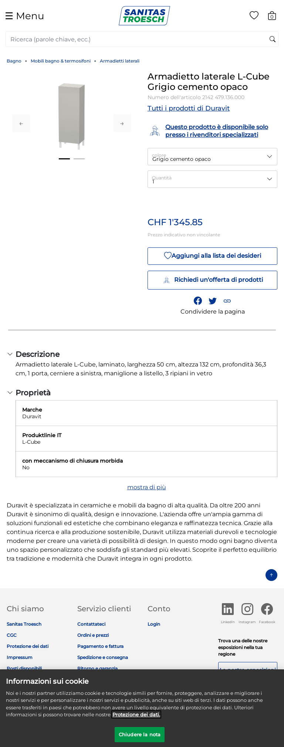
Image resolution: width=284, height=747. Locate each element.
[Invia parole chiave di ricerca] (272, 39)
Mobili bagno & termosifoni (61, 61)
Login (154, 624)
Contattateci (91, 624)
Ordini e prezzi (93, 635)
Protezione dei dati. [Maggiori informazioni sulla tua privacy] (136, 717)
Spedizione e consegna (102, 657)
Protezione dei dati (27, 646)
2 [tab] (79, 158)
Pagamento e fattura (100, 646)
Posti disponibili (24, 668)
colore (159, 155)
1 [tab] (64, 158)
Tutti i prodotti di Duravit (189, 108)
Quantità (162, 177)
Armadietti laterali (119, 61)
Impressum (20, 657)
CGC (12, 635)
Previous (21, 123)
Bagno (14, 61)
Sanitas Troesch (24, 624)
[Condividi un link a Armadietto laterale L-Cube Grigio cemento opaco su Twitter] (212, 300)
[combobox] (142, 39)
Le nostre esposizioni (248, 670)
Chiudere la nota (139, 737)
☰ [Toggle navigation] (24, 15)
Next (122, 123)
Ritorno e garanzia (97, 668)
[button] (227, 300)
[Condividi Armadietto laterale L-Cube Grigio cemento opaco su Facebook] (197, 300)
